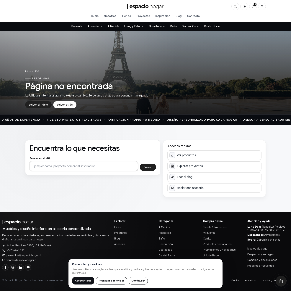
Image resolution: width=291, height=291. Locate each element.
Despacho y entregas (260, 254)
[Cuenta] (262, 6)
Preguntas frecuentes (260, 265)
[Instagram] (13, 267)
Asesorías (165, 232)
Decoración (166, 244)
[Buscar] (235, 6)
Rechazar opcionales (111, 280)
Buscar (148, 167)
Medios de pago (257, 248)
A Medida (164, 227)
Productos (120, 232)
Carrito (207, 238)
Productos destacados (217, 244)
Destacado (165, 249)
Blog (179, 16)
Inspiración (162, 16)
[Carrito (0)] (253, 6)
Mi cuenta (209, 232)
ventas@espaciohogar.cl (21, 260)
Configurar (138, 280)
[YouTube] (28, 267)
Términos (236, 280)
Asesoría (119, 244)
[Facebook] (5, 267)
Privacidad (250, 280)
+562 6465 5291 (16, 250)
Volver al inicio (38, 104)
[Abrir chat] (281, 281)
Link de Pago (211, 255)
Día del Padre (167, 255)
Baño (162, 238)
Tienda (126, 16)
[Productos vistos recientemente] (244, 6)
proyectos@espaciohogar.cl (23, 255)
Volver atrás (65, 104)
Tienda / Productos (215, 227)
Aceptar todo (83, 280)
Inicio (95, 16)
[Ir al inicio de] (145, 6)
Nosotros (110, 16)
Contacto (193, 16)
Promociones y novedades (219, 249)
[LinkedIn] (20, 267)
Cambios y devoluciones (262, 260)
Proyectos (143, 16)
